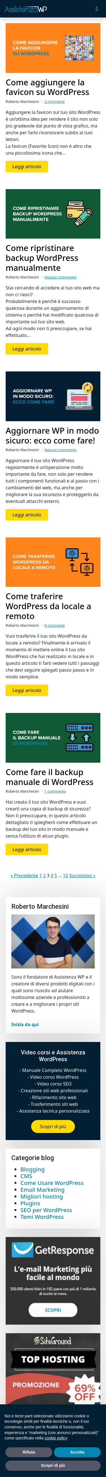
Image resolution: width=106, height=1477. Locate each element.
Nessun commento (60, 277)
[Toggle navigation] (96, 9)
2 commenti (54, 101)
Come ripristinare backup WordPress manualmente (42, 258)
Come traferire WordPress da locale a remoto (48, 606)
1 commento (55, 791)
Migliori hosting (41, 1196)
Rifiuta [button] (29, 1452)
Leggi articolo (26, 166)
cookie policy (56, 1438)
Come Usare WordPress (51, 1183)
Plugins (30, 1203)
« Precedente (24, 875)
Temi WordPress (42, 1217)
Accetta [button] (77, 1452)
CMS (26, 1176)
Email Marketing (42, 1189)
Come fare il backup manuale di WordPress (50, 777)
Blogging (32, 1169)
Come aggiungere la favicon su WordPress (47, 87)
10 (65, 875)
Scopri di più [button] (53, 1465)
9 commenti (54, 625)
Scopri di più (53, 1126)
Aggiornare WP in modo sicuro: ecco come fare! (52, 436)
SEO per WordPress (46, 1210)
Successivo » (82, 875)
